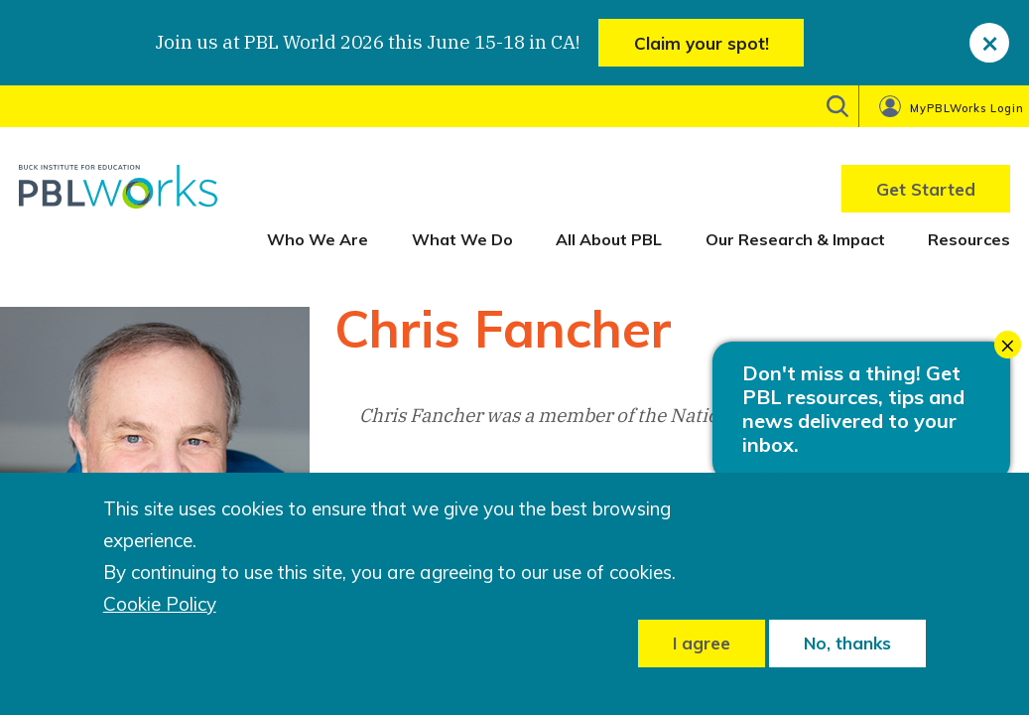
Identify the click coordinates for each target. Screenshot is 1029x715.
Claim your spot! (701, 43)
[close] (989, 43)
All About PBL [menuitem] (609, 239)
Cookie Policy (159, 604)
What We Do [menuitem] (462, 239)
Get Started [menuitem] (925, 189)
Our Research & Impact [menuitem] (795, 239)
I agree (701, 643)
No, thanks (847, 643)
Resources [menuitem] (969, 239)
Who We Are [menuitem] (317, 239)
